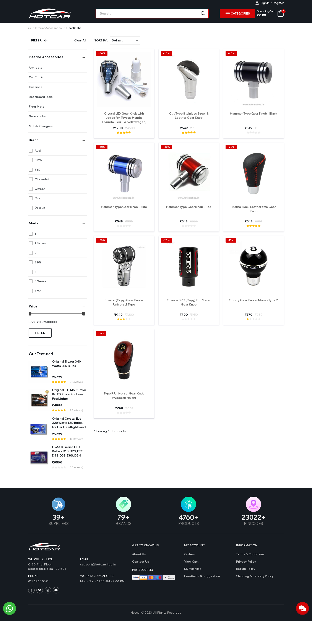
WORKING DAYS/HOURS (97, 576)
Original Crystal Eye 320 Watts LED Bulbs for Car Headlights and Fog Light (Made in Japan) (69, 427)
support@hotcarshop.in (98, 564)
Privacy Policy (246, 561)
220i (38, 262)
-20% (166, 53)
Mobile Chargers (41, 126)
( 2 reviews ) (75, 410)
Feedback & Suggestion (202, 576)
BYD (38, 169)
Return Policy (245, 568)
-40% (231, 53)
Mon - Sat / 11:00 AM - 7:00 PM (102, 581)
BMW (38, 160)
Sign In (262, 3)
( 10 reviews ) (76, 439)
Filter (39, 40)
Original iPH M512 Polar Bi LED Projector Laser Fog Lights (69, 394)
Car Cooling (37, 77)
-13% (231, 240)
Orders (189, 554)
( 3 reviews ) (75, 382)
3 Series (40, 281)
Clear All (80, 40)
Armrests (35, 67)
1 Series (40, 243)
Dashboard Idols (41, 97)
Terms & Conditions (250, 554)
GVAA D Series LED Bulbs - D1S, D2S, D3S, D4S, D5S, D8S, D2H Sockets (68, 453)
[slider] (30, 313)
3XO (38, 290)
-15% (101, 333)
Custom (40, 198)
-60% (101, 53)
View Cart (191, 561)
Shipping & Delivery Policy (254, 576)
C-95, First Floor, (52, 567)
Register (278, 3)
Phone (33, 576)
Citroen (40, 189)
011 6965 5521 (38, 581)
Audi (38, 150)
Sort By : (101, 40)
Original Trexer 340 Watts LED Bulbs (66, 364)
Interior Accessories (48, 28)
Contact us (140, 561)
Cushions (35, 87)
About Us (139, 554)
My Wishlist (192, 568)
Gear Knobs (73, 28)
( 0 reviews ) (75, 467)
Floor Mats (36, 106)
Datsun (40, 207)
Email (84, 559)
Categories (238, 13)
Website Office (40, 559)
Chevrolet (42, 179)
